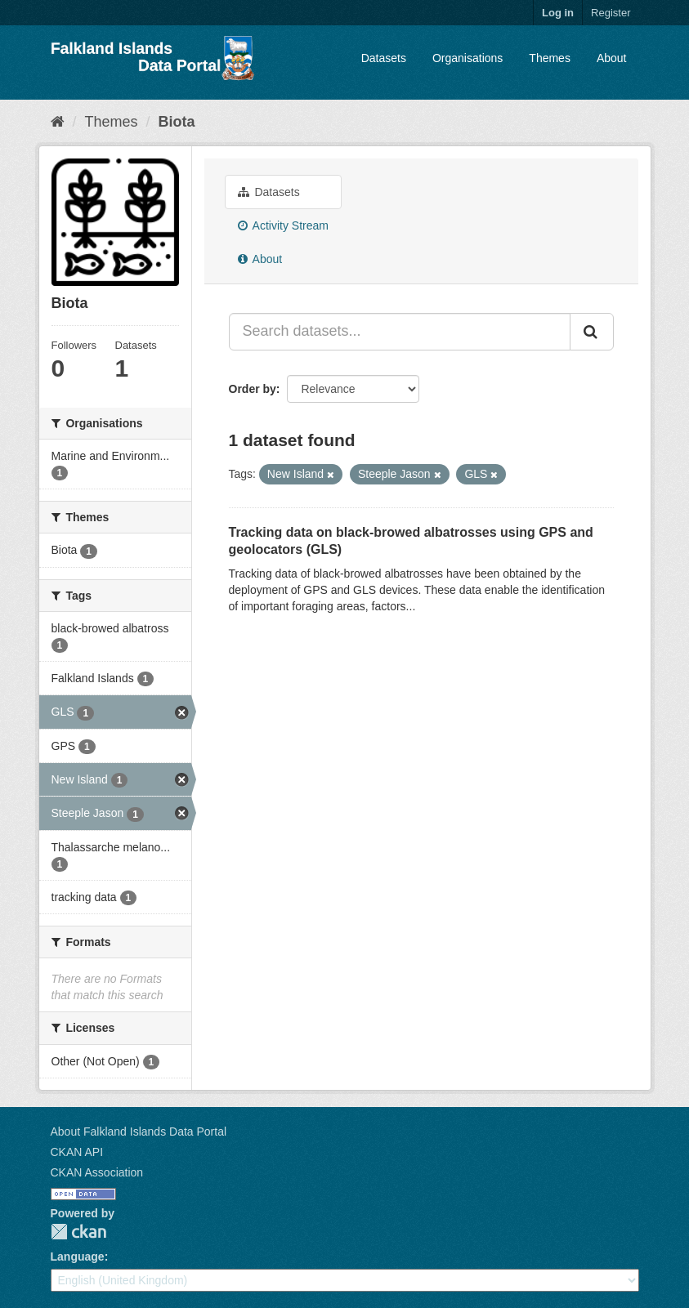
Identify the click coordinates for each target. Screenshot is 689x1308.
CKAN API (77, 1151)
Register (610, 13)
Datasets (383, 58)
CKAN (78, 1231)
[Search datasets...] (399, 331)
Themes (549, 58)
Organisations (467, 58)
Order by (252, 388)
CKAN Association (97, 1172)
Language (78, 1256)
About (612, 58)
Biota (177, 122)
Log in (558, 13)
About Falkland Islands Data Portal (139, 1131)
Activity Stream (283, 225)
